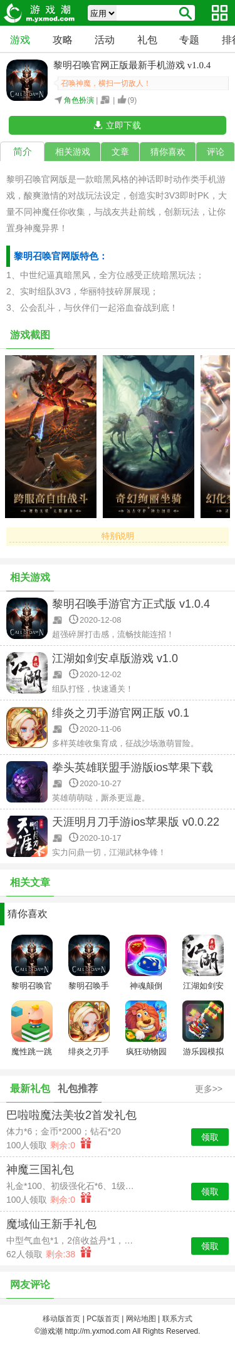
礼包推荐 (78, 1088)
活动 (105, 39)
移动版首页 (61, 1318)
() (132, 100)
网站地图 (141, 1318)
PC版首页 (103, 1318)
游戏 (20, 39)
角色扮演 (79, 100)
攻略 (63, 39)
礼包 (147, 39)
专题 (189, 39)
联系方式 (177, 1318)
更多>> (208, 1089)
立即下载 (123, 125)
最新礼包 (30, 1088)
